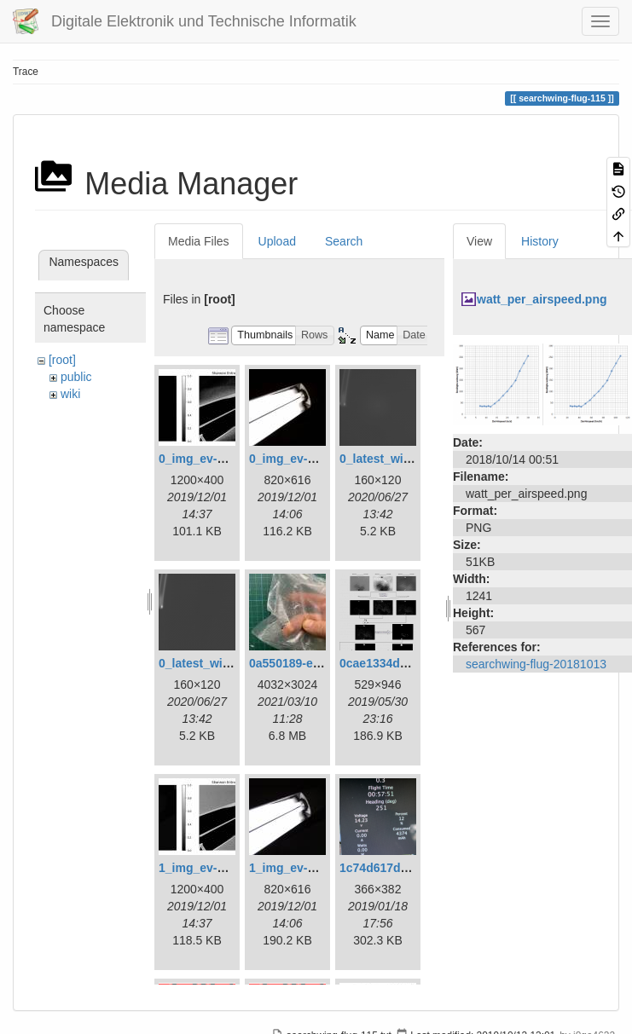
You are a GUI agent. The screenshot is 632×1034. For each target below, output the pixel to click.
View (479, 241)
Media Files (198, 241)
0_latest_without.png (218, 663)
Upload (277, 241)
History (540, 241)
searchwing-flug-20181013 (536, 664)
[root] (62, 360)
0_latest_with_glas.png (404, 458)
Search (343, 241)
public (76, 377)
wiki (70, 394)
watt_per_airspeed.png (542, 299)
